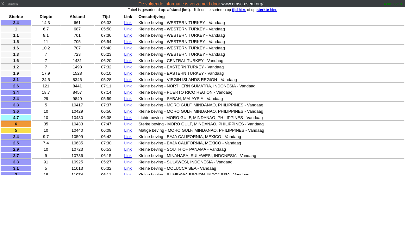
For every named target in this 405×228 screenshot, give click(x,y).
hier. (239, 10)
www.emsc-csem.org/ (242, 3)
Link (128, 22)
